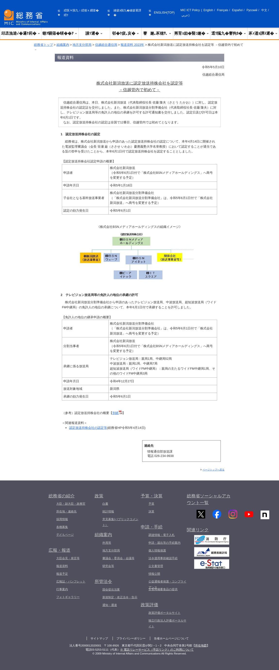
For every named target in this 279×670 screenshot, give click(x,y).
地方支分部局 (82, 45)
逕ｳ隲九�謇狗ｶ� (228, 33)
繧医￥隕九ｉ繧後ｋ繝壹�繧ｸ (81, 13)
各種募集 (62, 527)
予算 (151, 503)
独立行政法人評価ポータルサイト (167, 623)
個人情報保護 (157, 550)
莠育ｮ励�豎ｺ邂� (191, 33)
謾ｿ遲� (94, 33)
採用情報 (62, 519)
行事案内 (62, 589)
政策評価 (149, 604)
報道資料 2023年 (132, 45)
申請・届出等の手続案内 (164, 542)
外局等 (106, 542)
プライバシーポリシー (131, 638)
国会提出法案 (111, 589)
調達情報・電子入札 (161, 535)
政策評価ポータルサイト (164, 612)
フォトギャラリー (68, 597)
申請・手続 (152, 527)
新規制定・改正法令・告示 (119, 597)
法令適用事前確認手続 (163, 558)
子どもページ (65, 534)
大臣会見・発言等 (68, 558)
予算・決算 (152, 496)
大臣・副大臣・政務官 (70, 503)
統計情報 (108, 511)
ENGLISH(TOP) (164, 12)
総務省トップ (43, 45)
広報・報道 (59, 550)
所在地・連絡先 (66, 511)
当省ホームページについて (171, 638)
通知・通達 (109, 605)
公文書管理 (155, 566)
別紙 (117, 413)
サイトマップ (99, 638)
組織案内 (63, 45)
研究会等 (108, 566)
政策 (99, 496)
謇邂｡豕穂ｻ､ (157, 33)
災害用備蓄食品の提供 (163, 589)
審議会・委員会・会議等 (118, 558)
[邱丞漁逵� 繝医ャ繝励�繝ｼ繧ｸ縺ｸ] (27, 17)
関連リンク (198, 533)
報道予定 (62, 573)
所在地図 (201, 645)
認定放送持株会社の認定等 (88, 428)
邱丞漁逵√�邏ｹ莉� (20, 33)
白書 (105, 503)
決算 (151, 511)
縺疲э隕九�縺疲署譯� (127, 13)
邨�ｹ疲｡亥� (125, 33)
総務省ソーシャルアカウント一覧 (208, 499)
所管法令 (103, 581)
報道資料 (62, 566)
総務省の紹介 (62, 496)
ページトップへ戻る (213, 469)
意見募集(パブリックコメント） (120, 522)
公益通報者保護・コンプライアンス (167, 584)
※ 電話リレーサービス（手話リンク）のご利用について (157, 649)
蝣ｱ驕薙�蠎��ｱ (59, 33)
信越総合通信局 (106, 45)
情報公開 (154, 573)
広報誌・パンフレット (70, 581)
